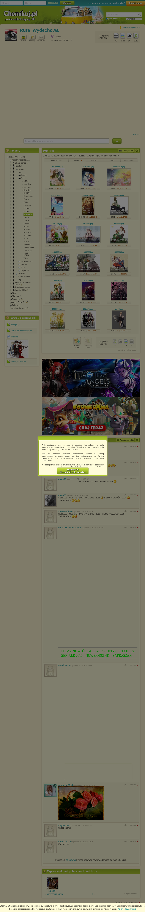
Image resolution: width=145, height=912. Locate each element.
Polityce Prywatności (127, 909)
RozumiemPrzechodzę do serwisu (72, 470)
